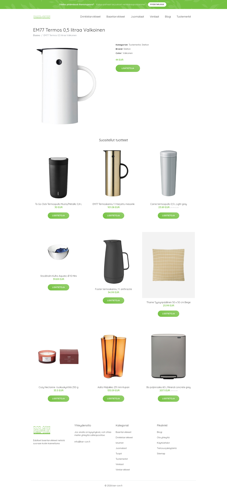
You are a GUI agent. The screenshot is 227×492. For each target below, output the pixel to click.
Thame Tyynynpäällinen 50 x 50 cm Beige (169, 303)
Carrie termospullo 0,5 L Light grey (168, 205)
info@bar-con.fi (82, 443)
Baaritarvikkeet (115, 17)
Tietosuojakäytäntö (167, 449)
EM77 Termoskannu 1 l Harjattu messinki (113, 205)
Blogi (168, 17)
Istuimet (119, 444)
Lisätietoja (128, 70)
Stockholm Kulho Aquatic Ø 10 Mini (58, 277)
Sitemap (161, 455)
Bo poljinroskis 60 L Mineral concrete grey (169, 388)
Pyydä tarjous (157, 4)
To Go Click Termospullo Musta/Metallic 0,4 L (58, 205)
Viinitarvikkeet (123, 471)
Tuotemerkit (184, 17)
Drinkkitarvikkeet (90, 17)
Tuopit (119, 455)
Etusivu (36, 36)
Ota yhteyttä (163, 439)
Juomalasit (137, 17)
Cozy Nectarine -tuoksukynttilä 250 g (58, 388)
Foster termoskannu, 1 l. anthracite (113, 290)
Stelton (145, 46)
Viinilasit (154, 17)
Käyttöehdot (163, 444)
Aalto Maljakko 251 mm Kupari (113, 388)
